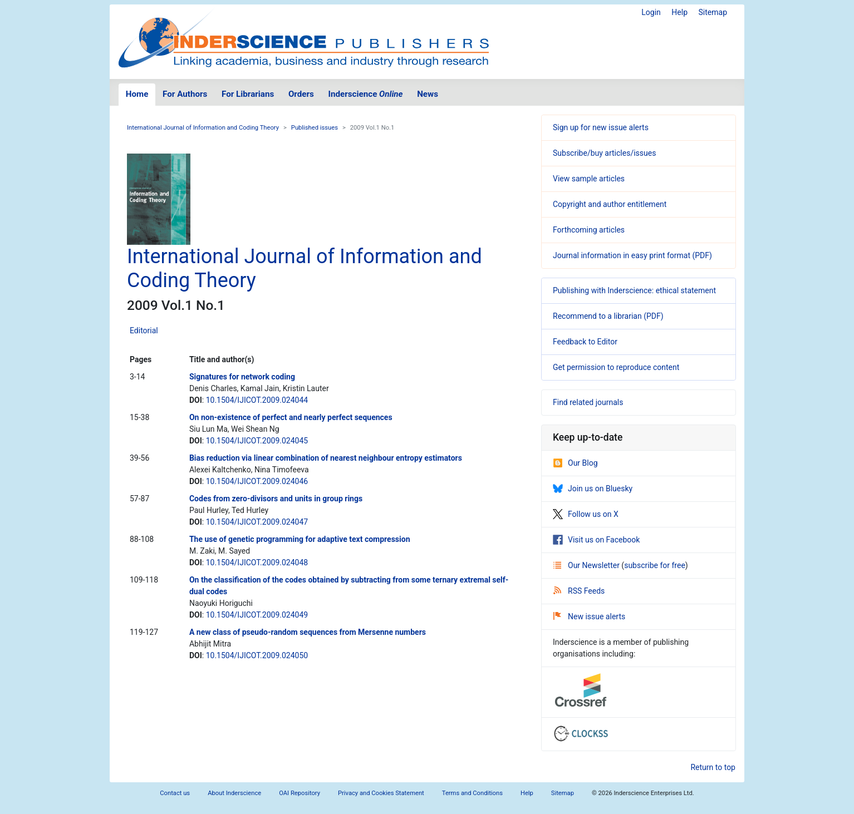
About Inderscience (234, 793)
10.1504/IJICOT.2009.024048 (257, 562)
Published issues (314, 127)
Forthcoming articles (589, 229)
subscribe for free (654, 565)
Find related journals (588, 402)
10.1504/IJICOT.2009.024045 (257, 440)
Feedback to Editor (585, 341)
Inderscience (365, 94)
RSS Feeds (579, 590)
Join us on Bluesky (592, 488)
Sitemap (713, 12)
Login (651, 12)
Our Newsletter (587, 565)
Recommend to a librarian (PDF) (608, 316)
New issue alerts (589, 616)
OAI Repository (299, 793)
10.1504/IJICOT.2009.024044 (257, 400)
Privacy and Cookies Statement (381, 793)
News (427, 94)
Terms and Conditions (472, 793)
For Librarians (248, 94)
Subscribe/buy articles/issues (604, 153)
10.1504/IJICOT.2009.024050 (257, 655)
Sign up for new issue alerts (601, 127)
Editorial (144, 330)
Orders (301, 94)
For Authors (185, 94)
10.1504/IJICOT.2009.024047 (257, 521)
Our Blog (575, 462)
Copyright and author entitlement (609, 204)
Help (679, 12)
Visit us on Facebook (596, 539)
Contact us (175, 793)
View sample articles (589, 178)
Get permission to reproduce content (616, 367)
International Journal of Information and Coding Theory (203, 127)
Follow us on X (586, 514)
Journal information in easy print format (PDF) (632, 255)
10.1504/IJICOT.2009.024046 (257, 481)
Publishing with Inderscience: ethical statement (634, 290)
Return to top (712, 767)
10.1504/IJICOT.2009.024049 (257, 614)
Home (137, 94)
